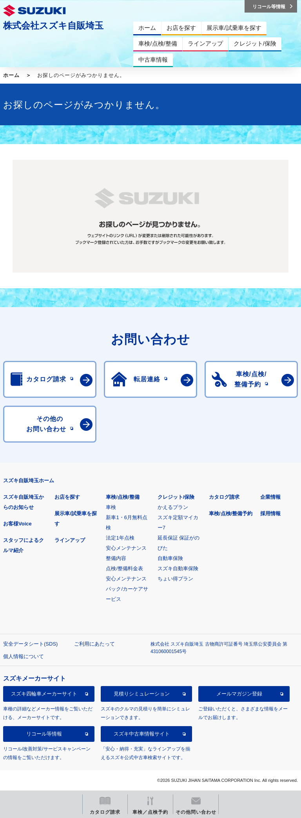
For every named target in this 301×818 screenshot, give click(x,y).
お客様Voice (17, 524)
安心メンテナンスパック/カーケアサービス (127, 589)
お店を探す (67, 497)
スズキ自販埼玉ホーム (28, 480)
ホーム (11, 75)
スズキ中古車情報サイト (142, 734)
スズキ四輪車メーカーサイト (44, 694)
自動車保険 (170, 558)
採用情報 (270, 513)
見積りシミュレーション (142, 694)
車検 (111, 507)
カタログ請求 (224, 497)
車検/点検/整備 (122, 497)
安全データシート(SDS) (30, 644)
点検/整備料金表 (124, 568)
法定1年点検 (120, 538)
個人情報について (23, 656)
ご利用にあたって (94, 644)
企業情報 (270, 497)
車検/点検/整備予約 (230, 513)
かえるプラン (173, 507)
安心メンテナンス (126, 548)
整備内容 (116, 558)
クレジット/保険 (176, 497)
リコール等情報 (44, 734)
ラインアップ (69, 540)
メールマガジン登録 (239, 694)
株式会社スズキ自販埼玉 (53, 25)
